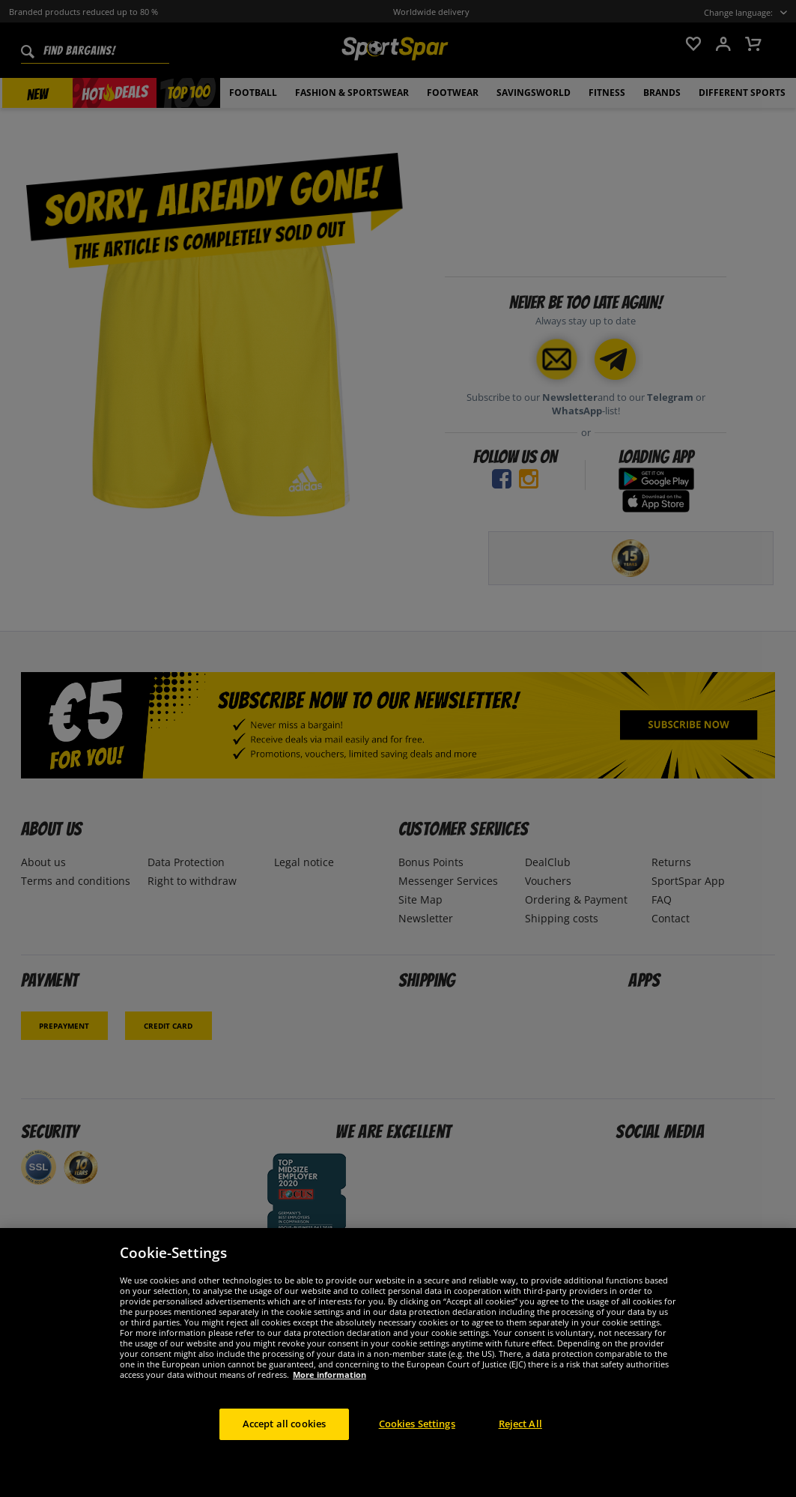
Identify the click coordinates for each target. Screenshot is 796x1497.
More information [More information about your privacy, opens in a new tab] (329, 1388)
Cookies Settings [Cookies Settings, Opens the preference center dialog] (417, 1437)
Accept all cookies (284, 1437)
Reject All (520, 1437)
